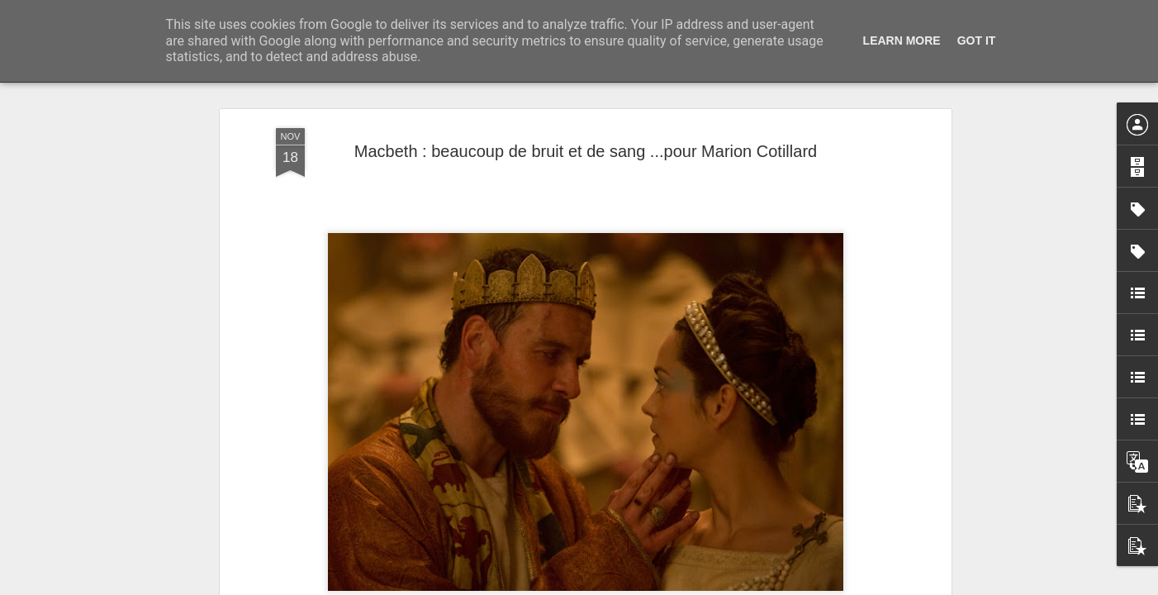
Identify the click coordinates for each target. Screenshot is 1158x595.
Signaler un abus (693, 586)
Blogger (638, 586)
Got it (976, 40)
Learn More (902, 40)
